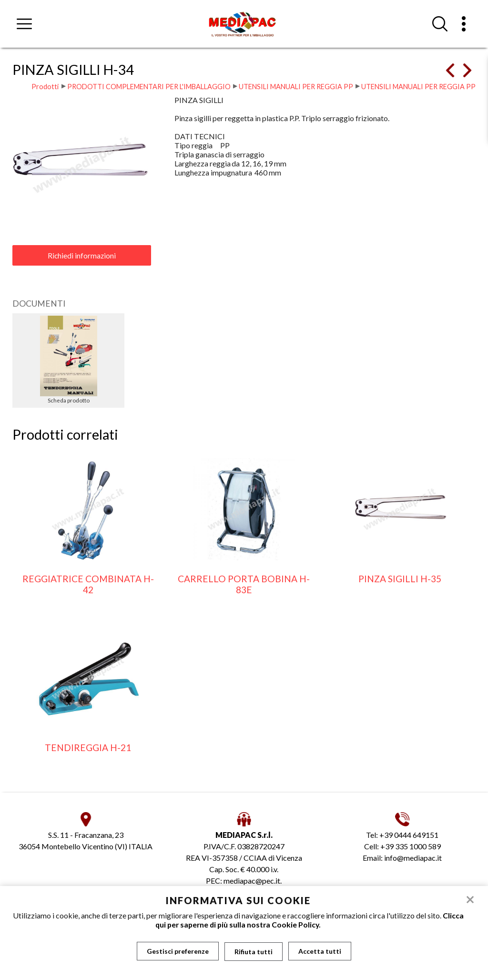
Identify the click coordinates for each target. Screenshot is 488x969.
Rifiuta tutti (253, 951)
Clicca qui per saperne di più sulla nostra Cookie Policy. (309, 920)
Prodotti (45, 86)
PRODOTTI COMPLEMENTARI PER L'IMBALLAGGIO (149, 86)
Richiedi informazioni (82, 255)
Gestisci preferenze (178, 951)
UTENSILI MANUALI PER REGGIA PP (296, 86)
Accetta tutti (319, 951)
